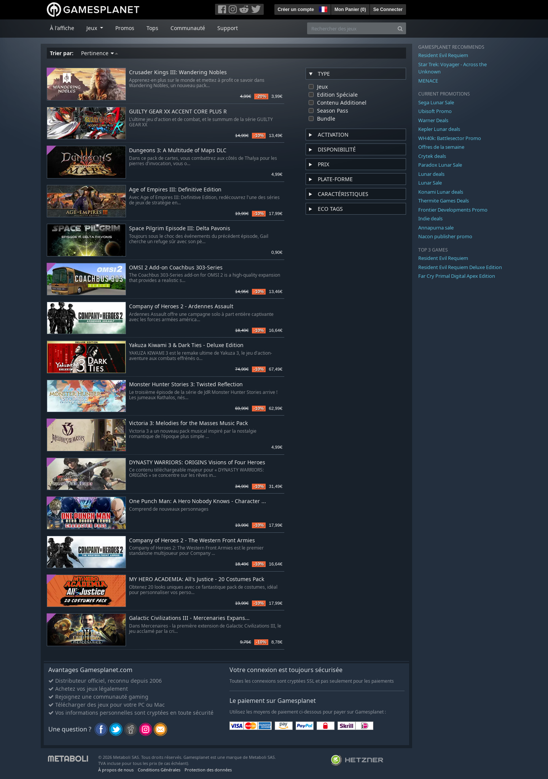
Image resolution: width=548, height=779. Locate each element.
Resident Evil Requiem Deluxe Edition (460, 267)
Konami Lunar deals (440, 191)
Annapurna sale (436, 227)
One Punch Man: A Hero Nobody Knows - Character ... (197, 501)
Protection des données (208, 770)
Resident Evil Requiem (443, 55)
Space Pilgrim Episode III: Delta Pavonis (179, 228)
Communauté (187, 28)
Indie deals (430, 218)
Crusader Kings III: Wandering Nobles (178, 72)
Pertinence (99, 53)
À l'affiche (62, 28)
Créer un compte (296, 9)
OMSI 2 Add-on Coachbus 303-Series (176, 267)
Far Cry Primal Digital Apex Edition (456, 275)
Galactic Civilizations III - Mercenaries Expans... (189, 618)
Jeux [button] (92, 28)
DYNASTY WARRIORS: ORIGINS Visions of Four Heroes (197, 462)
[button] (322, 8)
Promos (124, 28)
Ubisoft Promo (435, 111)
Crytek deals (432, 156)
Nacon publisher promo (445, 236)
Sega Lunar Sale (436, 102)
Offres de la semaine (441, 146)
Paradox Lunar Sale (440, 164)
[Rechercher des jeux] (351, 28)
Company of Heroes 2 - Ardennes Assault (181, 306)
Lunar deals (431, 173)
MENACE (428, 80)
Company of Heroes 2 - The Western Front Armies (192, 540)
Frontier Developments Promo (452, 209)
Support (227, 28)
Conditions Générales (159, 770)
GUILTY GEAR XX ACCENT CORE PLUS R (178, 111)
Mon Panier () (350, 9)
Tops (152, 28)
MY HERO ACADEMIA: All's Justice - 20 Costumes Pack (196, 579)
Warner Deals (433, 120)
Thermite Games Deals (443, 200)
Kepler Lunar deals (439, 129)
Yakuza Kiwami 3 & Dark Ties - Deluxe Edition (186, 345)
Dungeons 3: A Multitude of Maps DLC (177, 150)
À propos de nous (116, 770)
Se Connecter (388, 9)
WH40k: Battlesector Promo (449, 138)
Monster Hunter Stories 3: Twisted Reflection (186, 384)
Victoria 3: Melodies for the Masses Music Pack (188, 423)
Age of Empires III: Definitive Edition (175, 189)
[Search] (400, 28)
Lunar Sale (430, 182)
